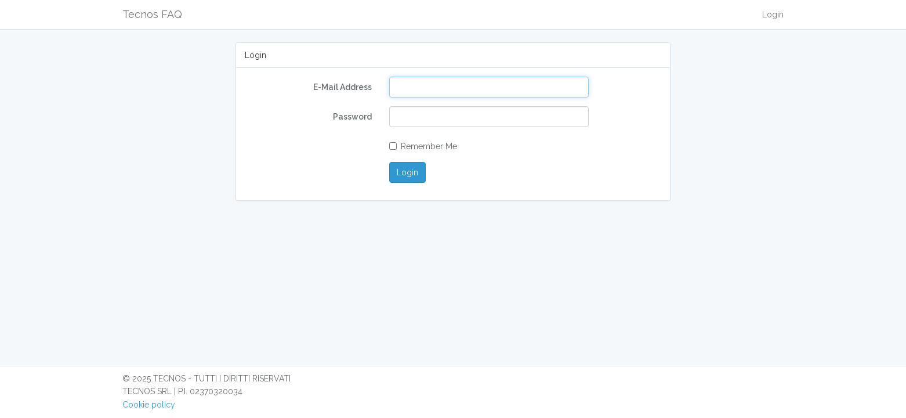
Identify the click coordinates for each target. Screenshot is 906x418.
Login (773, 14)
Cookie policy (148, 404)
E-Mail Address (342, 87)
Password (352, 116)
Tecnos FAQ (152, 14)
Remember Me (423, 146)
